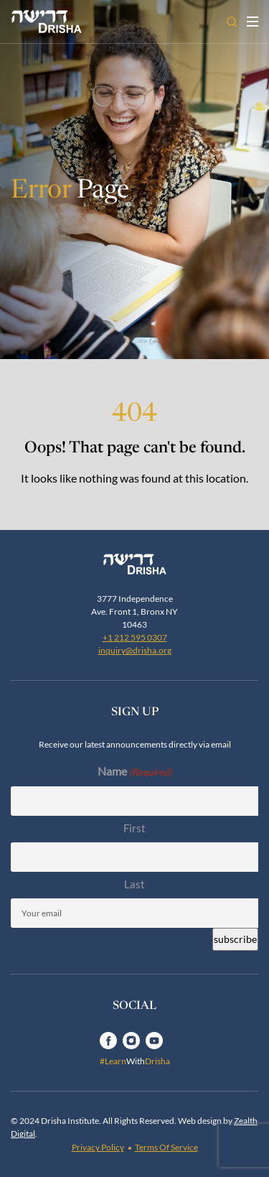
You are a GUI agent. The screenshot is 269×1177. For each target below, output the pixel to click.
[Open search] (232, 22)
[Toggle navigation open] (252, 22)
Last (134, 884)
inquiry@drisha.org (134, 650)
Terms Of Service (166, 1147)
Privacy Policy (98, 1147)
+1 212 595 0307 (135, 637)
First (134, 828)
